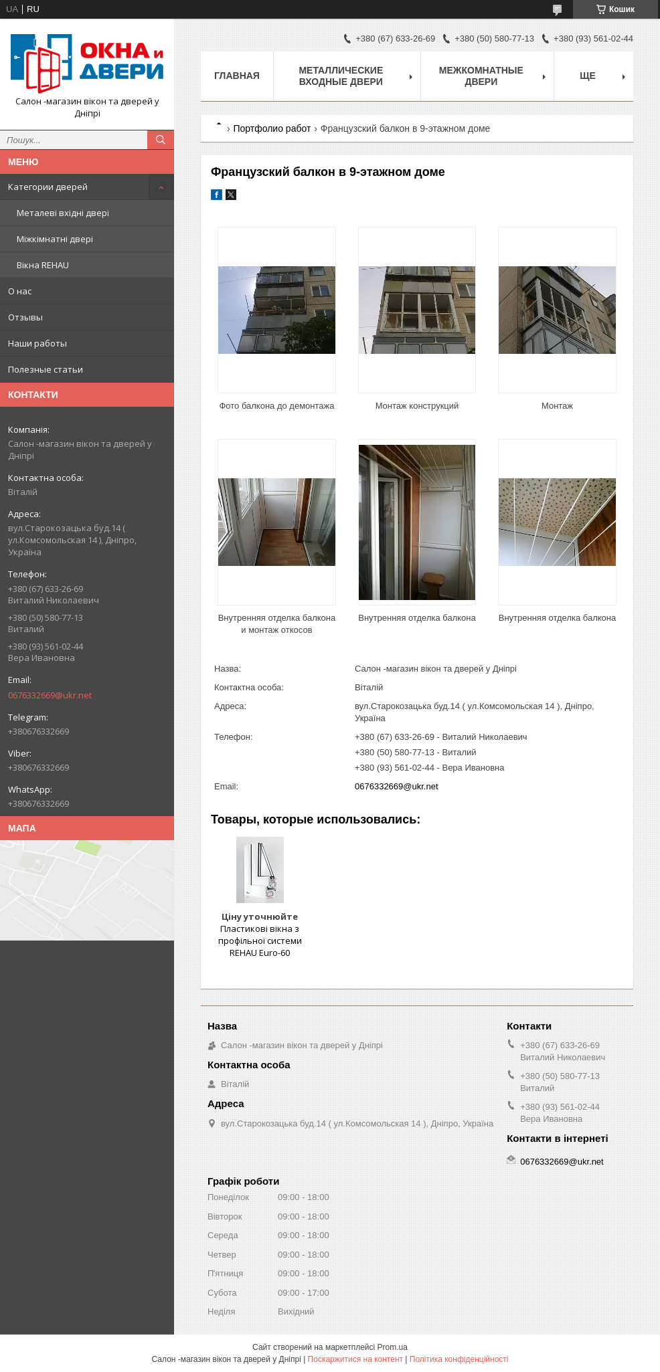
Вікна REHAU (43, 265)
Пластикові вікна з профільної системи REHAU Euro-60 (260, 940)
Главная (237, 75)
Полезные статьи (45, 369)
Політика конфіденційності (459, 1359)
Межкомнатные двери (481, 76)
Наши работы (37, 343)
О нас (19, 291)
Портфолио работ (272, 128)
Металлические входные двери (341, 76)
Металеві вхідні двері (63, 213)
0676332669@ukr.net (50, 695)
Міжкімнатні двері (55, 239)
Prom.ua (393, 1347)
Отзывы (25, 317)
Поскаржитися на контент (355, 1359)
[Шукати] (160, 140)
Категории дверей (48, 187)
